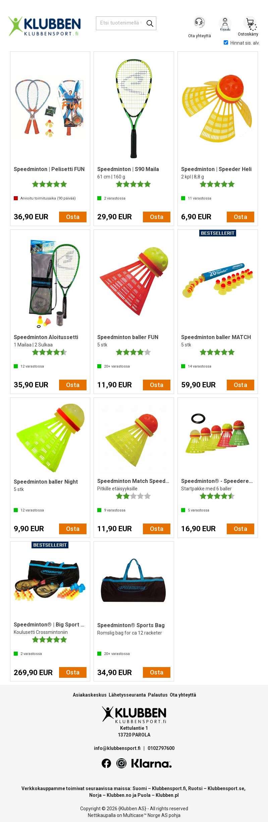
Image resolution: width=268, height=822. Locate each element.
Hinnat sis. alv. (242, 43)
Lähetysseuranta (127, 695)
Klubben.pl (167, 795)
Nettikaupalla (102, 815)
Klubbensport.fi (169, 788)
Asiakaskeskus (90, 695)
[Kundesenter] (200, 23)
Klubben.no (119, 795)
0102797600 (161, 748)
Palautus (158, 695)
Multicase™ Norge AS (145, 815)
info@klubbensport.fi (118, 748)
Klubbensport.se (226, 788)
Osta (73, 216)
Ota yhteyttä (183, 695)
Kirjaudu (225, 24)
